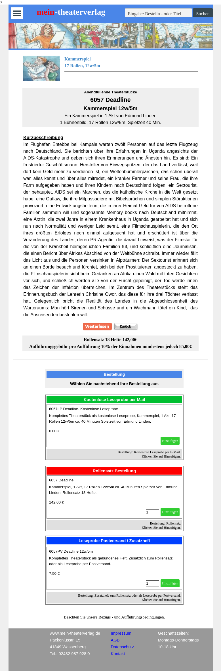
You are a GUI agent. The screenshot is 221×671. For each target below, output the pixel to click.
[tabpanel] (110, 68)
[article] (114, 425)
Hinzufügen (170, 441)
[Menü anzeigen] (17, 13)
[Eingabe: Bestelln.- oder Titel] (158, 14)
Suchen (202, 13)
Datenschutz (122, 647)
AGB (115, 640)
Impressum (121, 633)
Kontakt (118, 653)
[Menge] (152, 512)
